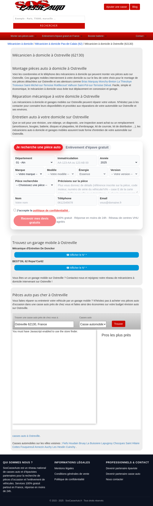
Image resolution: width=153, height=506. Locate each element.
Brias (84, 81)
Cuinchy (70, 446)
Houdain (73, 443)
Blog (134, 6)
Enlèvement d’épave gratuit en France (60, 36)
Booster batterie (96, 36)
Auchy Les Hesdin (55, 446)
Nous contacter (114, 479)
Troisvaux (18, 85)
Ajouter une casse (116, 6)
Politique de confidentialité (69, 479)
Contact (139, 36)
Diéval (107, 85)
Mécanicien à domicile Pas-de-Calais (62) (58, 43)
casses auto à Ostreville (26, 435)
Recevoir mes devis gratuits (34, 220)
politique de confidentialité (51, 210)
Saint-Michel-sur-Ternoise (38, 85)
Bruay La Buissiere (90, 443)
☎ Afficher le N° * (76, 254)
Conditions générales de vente (71, 473)
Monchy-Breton (107, 81)
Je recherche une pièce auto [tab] (38, 147)
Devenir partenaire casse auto (123, 473)
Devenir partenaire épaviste (121, 468)
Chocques (119, 443)
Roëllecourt (60, 85)
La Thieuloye (124, 81)
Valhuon (72, 85)
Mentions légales (64, 468)
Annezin (39, 446)
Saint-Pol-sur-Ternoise (90, 85)
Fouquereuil (27, 446)
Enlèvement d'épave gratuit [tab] (87, 147)
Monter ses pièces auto (22, 36)
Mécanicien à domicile (20, 43)
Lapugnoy (107, 443)
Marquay (93, 81)
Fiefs (65, 443)
